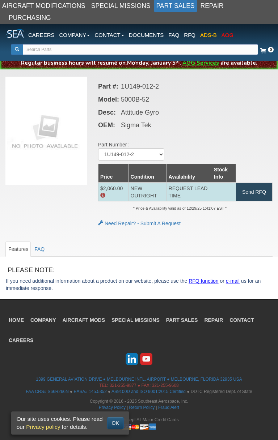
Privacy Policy (112, 407)
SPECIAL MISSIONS (121, 5)
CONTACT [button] (109, 35)
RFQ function (203, 281)
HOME (16, 320)
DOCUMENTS (146, 35)
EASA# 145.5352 (90, 391)
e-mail (233, 281)
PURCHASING (30, 17)
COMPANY (43, 320)
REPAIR (212, 5)
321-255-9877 (123, 385)
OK (115, 423)
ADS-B (208, 35)
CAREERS (41, 35)
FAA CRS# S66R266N (47, 391)
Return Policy (142, 407)
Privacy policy (43, 427)
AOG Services (200, 63)
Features (18, 249)
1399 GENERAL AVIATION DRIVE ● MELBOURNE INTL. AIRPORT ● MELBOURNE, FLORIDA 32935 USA (139, 379)
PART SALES (175, 5)
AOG (227, 35)
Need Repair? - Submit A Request (139, 223)
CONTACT (241, 320)
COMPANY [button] (74, 35)
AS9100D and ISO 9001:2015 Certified (148, 391)
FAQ (173, 35)
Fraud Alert (168, 407)
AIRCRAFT (84, 320)
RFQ (189, 35)
